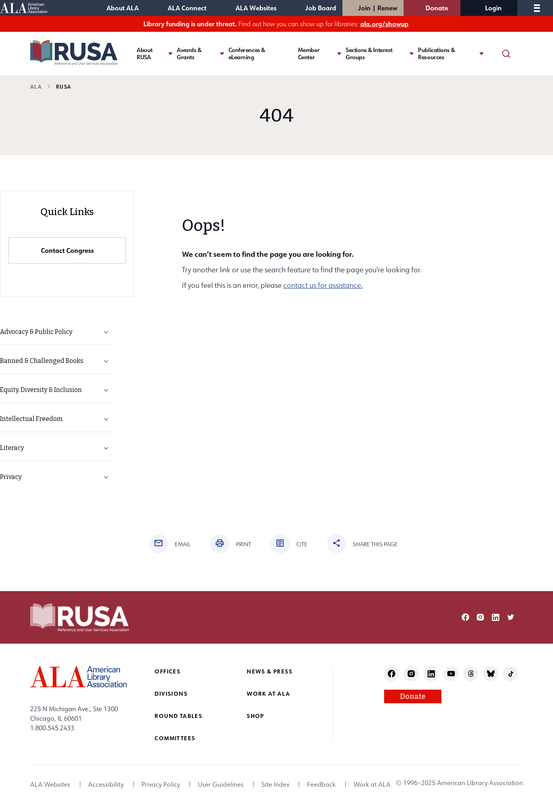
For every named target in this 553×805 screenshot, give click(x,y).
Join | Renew (377, 8)
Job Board (320, 8)
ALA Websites (256, 8)
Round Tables (178, 716)
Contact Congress (67, 250)
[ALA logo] (78, 676)
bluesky (491, 673)
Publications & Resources (436, 54)
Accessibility (106, 784)
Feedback (321, 784)
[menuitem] (56, 332)
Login (493, 8)
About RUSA (145, 54)
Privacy (10, 477)
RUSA (63, 86)
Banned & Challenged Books (41, 361)
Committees (175, 738)
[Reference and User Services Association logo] (74, 52)
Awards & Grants (189, 54)
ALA (36, 86)
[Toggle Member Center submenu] (339, 53)
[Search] (506, 54)
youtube (451, 674)
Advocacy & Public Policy (36, 332)
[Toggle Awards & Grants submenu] (222, 53)
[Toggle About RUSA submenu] (170, 53)
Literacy (12, 448)
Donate (436, 8)
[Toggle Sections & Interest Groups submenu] (412, 53)
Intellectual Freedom (31, 419)
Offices (167, 671)
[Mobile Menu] (537, 8)
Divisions (171, 693)
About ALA (122, 8)
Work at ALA (268, 693)
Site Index (275, 784)
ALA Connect (187, 8)
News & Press (269, 671)
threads (471, 673)
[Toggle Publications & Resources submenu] (481, 53)
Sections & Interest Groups (369, 54)
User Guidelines (221, 784)
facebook (465, 617)
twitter (510, 617)
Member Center (308, 54)
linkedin (495, 617)
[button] (106, 333)
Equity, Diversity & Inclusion (41, 390)
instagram (480, 617)
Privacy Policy (160, 784)
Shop (255, 716)
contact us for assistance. (323, 285)
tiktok (510, 673)
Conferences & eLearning (246, 54)
